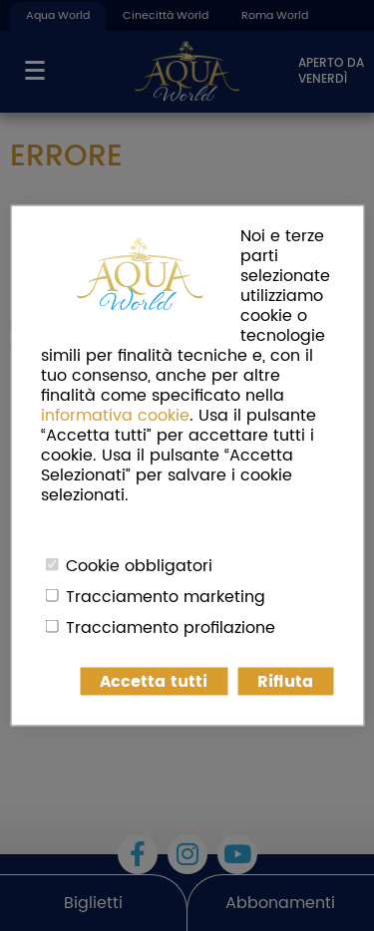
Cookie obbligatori (139, 566)
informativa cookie (115, 416)
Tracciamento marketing (165, 597)
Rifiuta (285, 682)
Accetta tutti (153, 682)
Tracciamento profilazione (170, 628)
